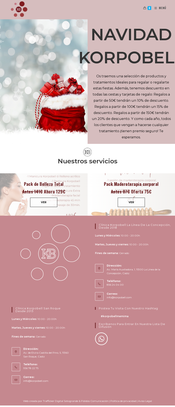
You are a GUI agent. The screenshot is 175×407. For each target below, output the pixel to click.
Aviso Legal (145, 401)
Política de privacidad (123, 401)
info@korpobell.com (119, 297)
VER (43, 202)
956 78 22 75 (30, 368)
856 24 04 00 (115, 284)
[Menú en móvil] (158, 8)
